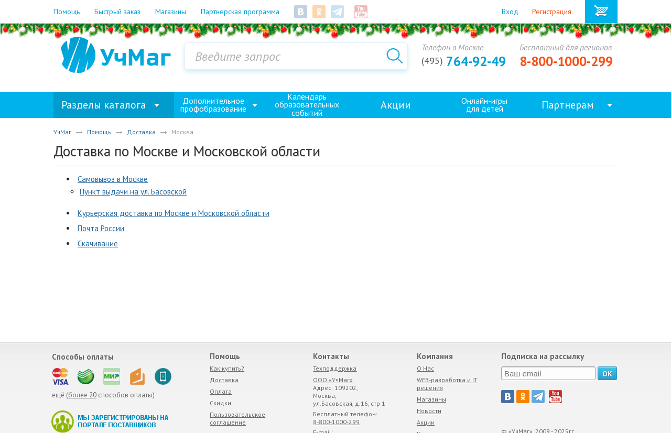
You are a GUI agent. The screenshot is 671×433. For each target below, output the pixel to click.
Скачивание (98, 243)
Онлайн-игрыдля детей (484, 104)
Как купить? (227, 368)
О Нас (425, 368)
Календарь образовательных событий (307, 105)
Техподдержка (334, 368)
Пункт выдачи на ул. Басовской (133, 192)
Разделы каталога (103, 105)
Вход (510, 11)
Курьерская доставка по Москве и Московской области (173, 213)
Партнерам (568, 105)
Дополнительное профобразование (213, 104)
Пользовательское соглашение (237, 418)
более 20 (82, 395)
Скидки (220, 403)
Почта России (101, 228)
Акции (396, 105)
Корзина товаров (601, 11)
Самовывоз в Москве (113, 179)
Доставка (224, 380)
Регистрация (551, 11)
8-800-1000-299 (566, 61)
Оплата (221, 391)
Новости (429, 411)
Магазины (431, 399)
